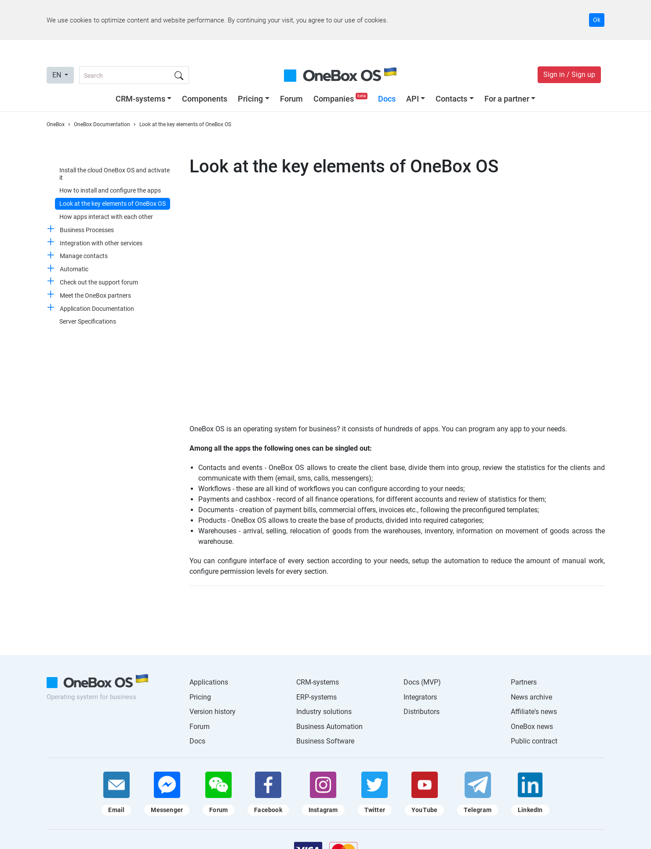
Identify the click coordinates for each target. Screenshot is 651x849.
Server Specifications (87, 321)
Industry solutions (324, 711)
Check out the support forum (99, 282)
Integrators (420, 697)
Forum (291, 98)
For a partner (506, 98)
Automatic (74, 269)
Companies (341, 98)
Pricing (250, 98)
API (412, 98)
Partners (524, 682)
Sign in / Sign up (569, 74)
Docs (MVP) (422, 682)
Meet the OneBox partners (95, 295)
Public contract (534, 741)
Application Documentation (97, 308)
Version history (212, 711)
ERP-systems (316, 697)
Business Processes (87, 229)
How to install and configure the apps (110, 190)
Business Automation (329, 726)
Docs (387, 98)
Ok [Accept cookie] (596, 19)
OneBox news (532, 726)
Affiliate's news (534, 711)
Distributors (422, 711)
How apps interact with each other (106, 216)
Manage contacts (84, 255)
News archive (531, 697)
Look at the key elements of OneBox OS (112, 203)
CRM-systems (140, 98)
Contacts (451, 98)
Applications (208, 682)
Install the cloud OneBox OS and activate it (114, 174)
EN (57, 75)
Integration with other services (101, 243)
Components (204, 98)
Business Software (325, 741)
